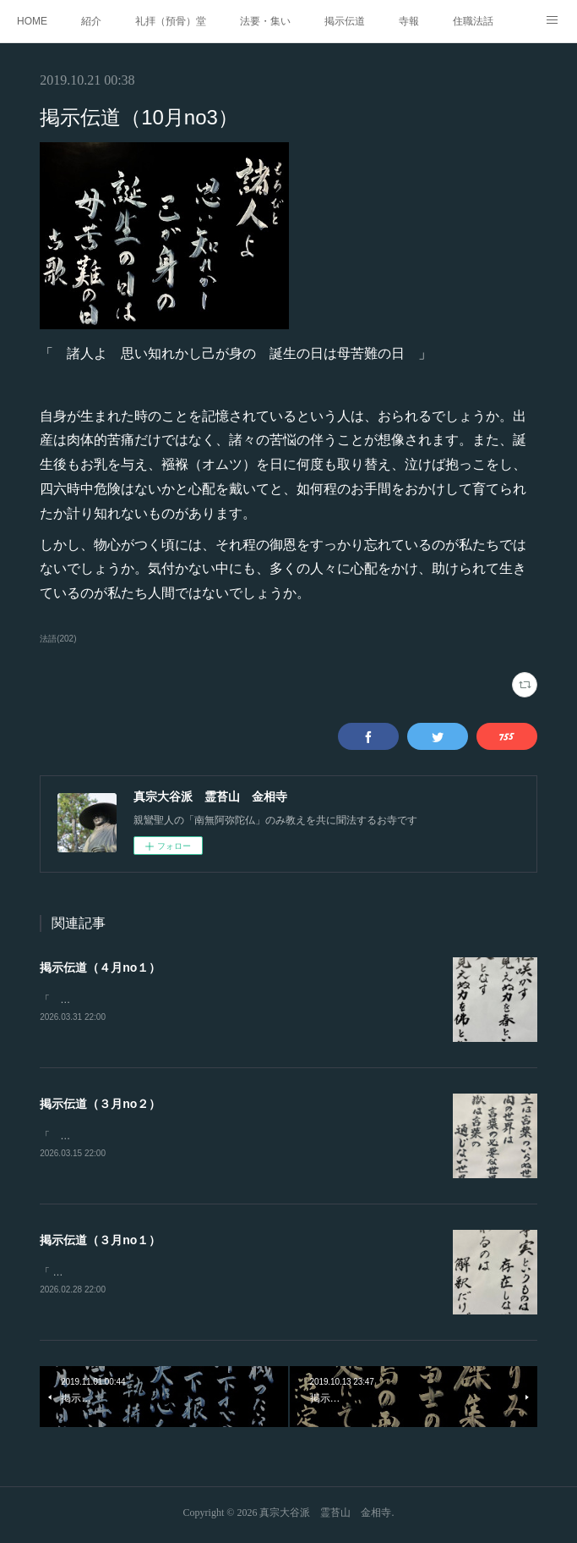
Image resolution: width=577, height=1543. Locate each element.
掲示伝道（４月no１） (100, 967)
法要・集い (265, 21)
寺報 (409, 21)
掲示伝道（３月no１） (100, 1242)
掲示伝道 (344, 21)
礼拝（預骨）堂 (170, 21)
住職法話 (473, 21)
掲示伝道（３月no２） (100, 1104)
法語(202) (58, 638)
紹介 (91, 21)
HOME (32, 21)
